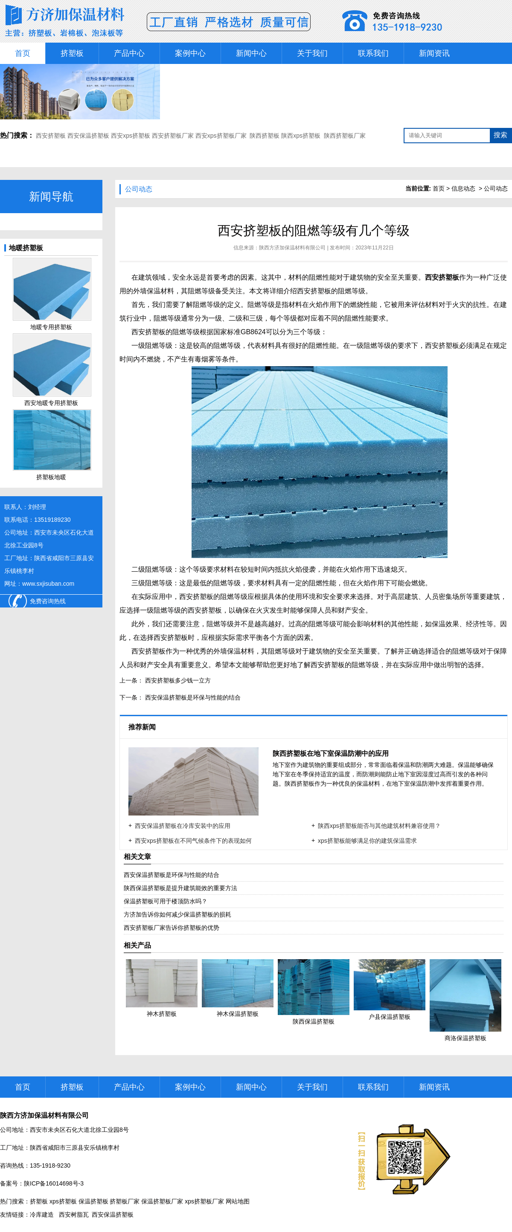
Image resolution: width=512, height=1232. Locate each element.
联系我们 (373, 53)
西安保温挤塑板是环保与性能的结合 (192, 697)
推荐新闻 (142, 727)
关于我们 (312, 53)
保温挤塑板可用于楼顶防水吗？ (165, 901)
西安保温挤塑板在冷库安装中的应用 (182, 825)
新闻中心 (251, 53)
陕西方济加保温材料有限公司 (292, 248)
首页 (22, 53)
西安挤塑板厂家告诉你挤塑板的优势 (171, 927)
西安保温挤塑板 (88, 135)
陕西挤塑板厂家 (345, 135)
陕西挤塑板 (264, 135)
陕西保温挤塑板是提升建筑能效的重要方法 (180, 888)
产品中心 (129, 53)
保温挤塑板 (93, 1201)
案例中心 (190, 53)
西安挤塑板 (51, 135)
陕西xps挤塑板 (300, 135)
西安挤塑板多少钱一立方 (177, 680)
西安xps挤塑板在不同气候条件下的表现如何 (193, 840)
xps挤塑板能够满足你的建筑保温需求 (367, 840)
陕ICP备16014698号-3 (54, 1183)
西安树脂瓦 (74, 1214)
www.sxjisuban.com (48, 583)
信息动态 (463, 188)
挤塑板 (72, 53)
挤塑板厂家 (125, 1201)
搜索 (500, 135)
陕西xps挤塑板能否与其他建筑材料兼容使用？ (379, 825)
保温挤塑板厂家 (162, 1201)
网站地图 (238, 1201)
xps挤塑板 (63, 1201)
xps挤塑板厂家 (204, 1201)
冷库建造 (42, 1214)
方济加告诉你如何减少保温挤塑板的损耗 (177, 914)
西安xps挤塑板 (130, 135)
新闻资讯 (434, 53)
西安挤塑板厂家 (173, 135)
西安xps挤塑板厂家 (221, 135)
